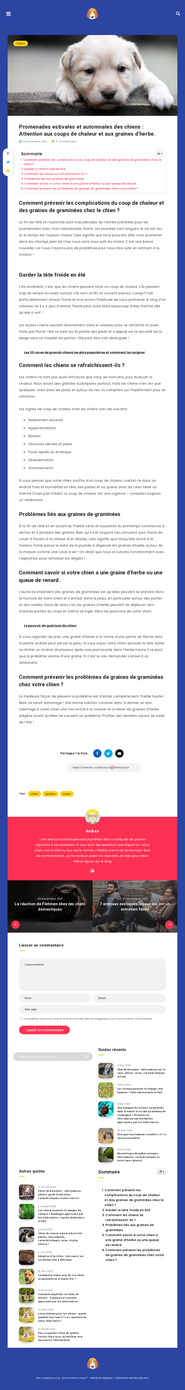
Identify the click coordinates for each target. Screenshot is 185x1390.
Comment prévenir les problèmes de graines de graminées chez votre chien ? (84, 189)
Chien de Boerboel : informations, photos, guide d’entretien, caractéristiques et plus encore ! (60, 1195)
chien (34, 794)
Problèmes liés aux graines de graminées (56, 179)
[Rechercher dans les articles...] (53, 1057)
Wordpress (141, 1378)
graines (50, 794)
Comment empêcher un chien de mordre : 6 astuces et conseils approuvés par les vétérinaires (59, 1298)
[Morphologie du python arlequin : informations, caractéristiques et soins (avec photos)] (106, 1154)
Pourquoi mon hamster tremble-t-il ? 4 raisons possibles (141, 1136)
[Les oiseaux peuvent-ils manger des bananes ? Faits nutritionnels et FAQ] (106, 1090)
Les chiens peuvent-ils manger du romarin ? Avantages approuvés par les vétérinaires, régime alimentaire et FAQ (62, 1216)
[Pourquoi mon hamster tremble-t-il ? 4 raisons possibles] (106, 1135)
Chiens (20, 43)
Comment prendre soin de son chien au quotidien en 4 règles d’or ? (62, 1277)
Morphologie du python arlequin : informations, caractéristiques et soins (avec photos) (139, 1157)
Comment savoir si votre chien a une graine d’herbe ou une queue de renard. (84, 184)
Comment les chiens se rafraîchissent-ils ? (58, 174)
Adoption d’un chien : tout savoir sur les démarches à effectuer (61, 1258)
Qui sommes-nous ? (75, 1378)
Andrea (92, 831)
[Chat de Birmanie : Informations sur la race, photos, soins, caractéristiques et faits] (106, 1071)
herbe (67, 794)
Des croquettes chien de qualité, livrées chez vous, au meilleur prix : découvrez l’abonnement (61, 1337)
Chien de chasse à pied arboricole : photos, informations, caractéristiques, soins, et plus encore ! (61, 1239)
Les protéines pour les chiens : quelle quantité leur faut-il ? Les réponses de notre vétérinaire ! (59, 1318)
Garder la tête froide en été (45, 169)
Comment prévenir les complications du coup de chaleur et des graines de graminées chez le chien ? (90, 162)
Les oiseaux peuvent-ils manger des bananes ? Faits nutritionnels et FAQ (141, 1091)
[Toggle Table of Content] (157, 153)
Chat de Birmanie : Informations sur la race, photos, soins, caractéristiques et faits (140, 1073)
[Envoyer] (87, 1057)
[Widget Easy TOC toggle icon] (161, 1172)
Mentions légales (102, 1378)
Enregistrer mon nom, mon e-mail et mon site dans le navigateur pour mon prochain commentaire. (89, 1019)
